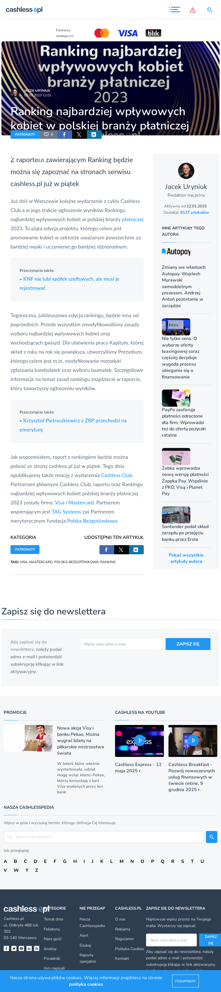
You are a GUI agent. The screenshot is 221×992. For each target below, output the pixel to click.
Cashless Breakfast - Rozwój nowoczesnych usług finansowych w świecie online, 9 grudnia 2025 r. (191, 777)
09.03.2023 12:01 (37, 95)
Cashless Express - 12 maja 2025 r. (138, 767)
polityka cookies (86, 984)
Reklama (122, 929)
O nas (120, 919)
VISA (24, 562)
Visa (59, 502)
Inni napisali (54, 968)
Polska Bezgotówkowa (92, 521)
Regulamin (124, 939)
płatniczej (132, 219)
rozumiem (185, 981)
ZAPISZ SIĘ (188, 643)
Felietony (52, 929)
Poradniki (52, 958)
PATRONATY (25, 134)
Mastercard (81, 502)
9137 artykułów (194, 212)
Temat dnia (53, 919)
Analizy (50, 949)
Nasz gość (53, 939)
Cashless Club (116, 475)
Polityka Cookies (129, 949)
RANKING (108, 562)
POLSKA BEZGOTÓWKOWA (76, 562)
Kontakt (122, 958)
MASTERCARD (41, 562)
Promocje (15, 712)
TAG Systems (66, 511)
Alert (84, 935)
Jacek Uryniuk (37, 90)
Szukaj (85, 945)
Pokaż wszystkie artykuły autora (186, 558)
